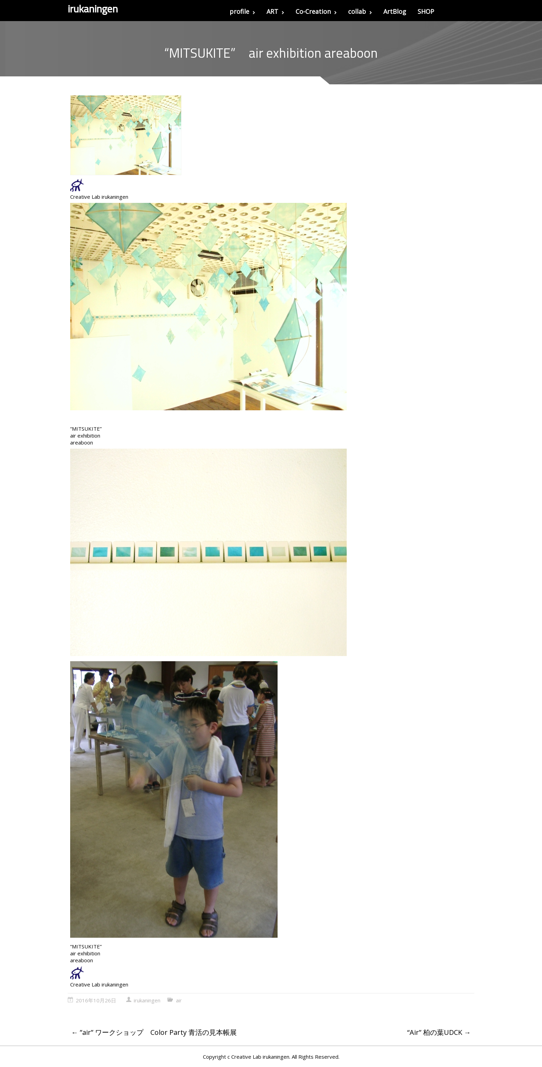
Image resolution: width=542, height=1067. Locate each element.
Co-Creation (316, 11)
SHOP (426, 11)
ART (275, 11)
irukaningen (147, 1000)
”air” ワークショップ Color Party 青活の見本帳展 (154, 1032)
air (179, 1000)
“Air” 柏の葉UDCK (439, 1032)
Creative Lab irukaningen (99, 196)
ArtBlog (394, 11)
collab (360, 11)
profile (242, 11)
